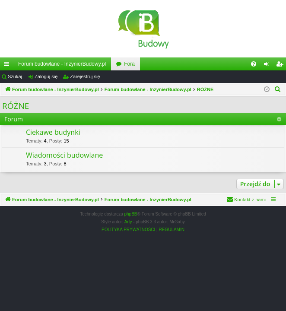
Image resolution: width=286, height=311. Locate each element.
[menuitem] (253, 63)
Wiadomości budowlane (64, 155)
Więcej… (8, 65)
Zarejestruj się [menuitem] (281, 65)
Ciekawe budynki (53, 132)
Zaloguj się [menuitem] (268, 65)
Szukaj (15, 76)
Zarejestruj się (85, 76)
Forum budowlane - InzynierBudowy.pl (62, 64)
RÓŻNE (15, 105)
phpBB (130, 214)
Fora (129, 64)
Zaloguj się (46, 76)
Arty (128, 221)
